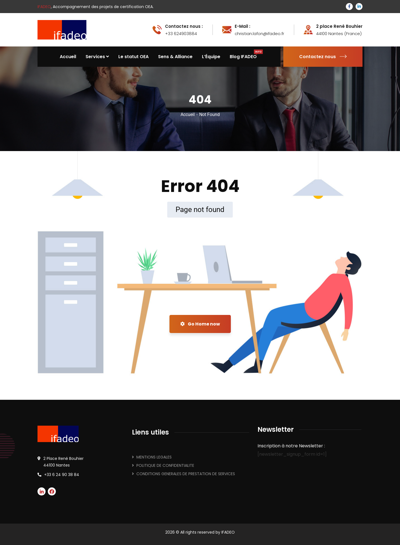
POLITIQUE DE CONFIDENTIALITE (165, 465)
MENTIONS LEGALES (154, 457)
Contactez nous (323, 56)
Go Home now (200, 324)
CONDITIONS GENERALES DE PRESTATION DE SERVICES (185, 474)
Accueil (188, 114)
